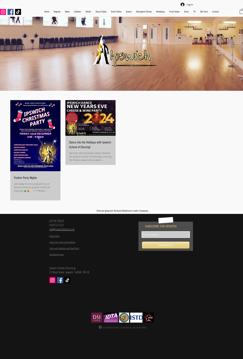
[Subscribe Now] (166, 245)
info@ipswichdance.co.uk (62, 229)
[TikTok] (18, 12)
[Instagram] (52, 280)
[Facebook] (11, 12)
